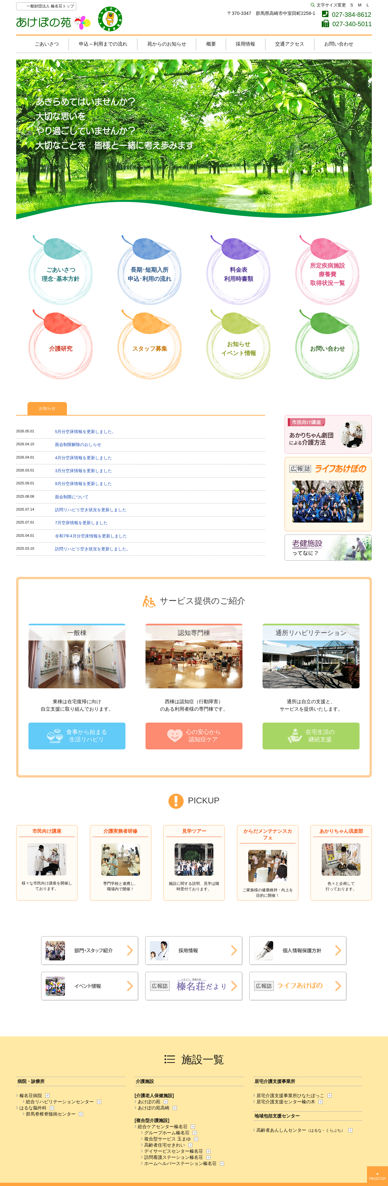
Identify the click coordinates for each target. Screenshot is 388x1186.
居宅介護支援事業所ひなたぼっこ (288, 1095)
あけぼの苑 (69, 18)
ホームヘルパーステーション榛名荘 (179, 1163)
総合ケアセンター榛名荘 (161, 1126)
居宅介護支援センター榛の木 (284, 1101)
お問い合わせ (338, 44)
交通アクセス (289, 44)
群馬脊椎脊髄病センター (49, 1114)
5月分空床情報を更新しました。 (85, 431)
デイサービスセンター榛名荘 (172, 1151)
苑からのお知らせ (166, 44)
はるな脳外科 (31, 1107)
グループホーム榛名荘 (165, 1132)
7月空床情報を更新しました (81, 522)
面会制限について (72, 496)
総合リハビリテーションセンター (58, 1101)
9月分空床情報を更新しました (83, 483)
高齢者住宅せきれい (163, 1145)
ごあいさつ (47, 44)
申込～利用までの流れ (103, 44)
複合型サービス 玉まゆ (166, 1138)
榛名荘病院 (29, 1095)
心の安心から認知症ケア (203, 736)
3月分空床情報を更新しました (83, 470)
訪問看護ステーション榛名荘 (172, 1157)
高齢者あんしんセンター (299, 1130)
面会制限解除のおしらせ (78, 444)
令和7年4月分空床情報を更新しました (91, 536)
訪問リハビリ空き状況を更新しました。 (93, 548)
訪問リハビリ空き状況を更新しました (90, 509)
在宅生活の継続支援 (320, 736)
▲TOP (377, 1176)
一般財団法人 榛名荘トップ (50, 6)
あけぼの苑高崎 (152, 1107)
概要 (211, 44)
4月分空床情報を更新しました (83, 457)
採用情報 (245, 44)
